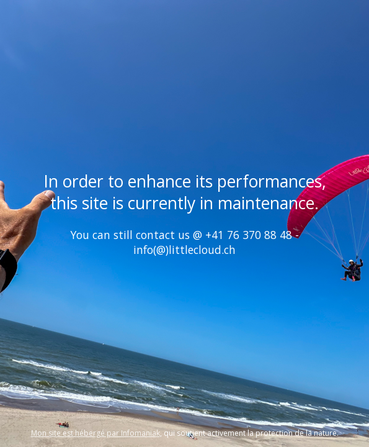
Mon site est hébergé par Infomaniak (95, 433)
